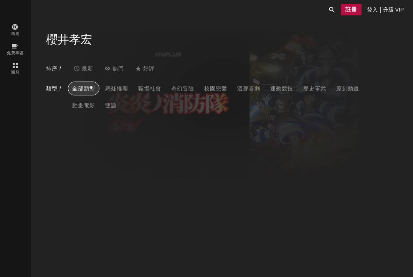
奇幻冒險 (182, 88)
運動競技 (281, 88)
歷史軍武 (314, 88)
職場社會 (149, 88)
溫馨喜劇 (248, 88)
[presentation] (372, 9)
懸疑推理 (116, 88)
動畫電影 (83, 105)
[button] (332, 9)
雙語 (111, 105)
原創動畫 (347, 88)
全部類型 (83, 88)
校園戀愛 (215, 88)
